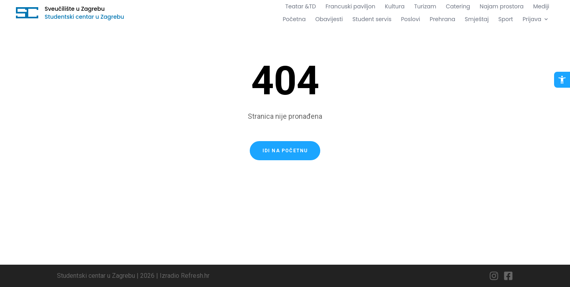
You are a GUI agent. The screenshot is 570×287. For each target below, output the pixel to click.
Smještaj (477, 19)
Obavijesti (329, 19)
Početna (294, 19)
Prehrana (442, 19)
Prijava (536, 19)
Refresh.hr (195, 275)
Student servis (372, 19)
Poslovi (410, 19)
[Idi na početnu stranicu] (27, 13)
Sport (505, 19)
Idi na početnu (285, 150)
